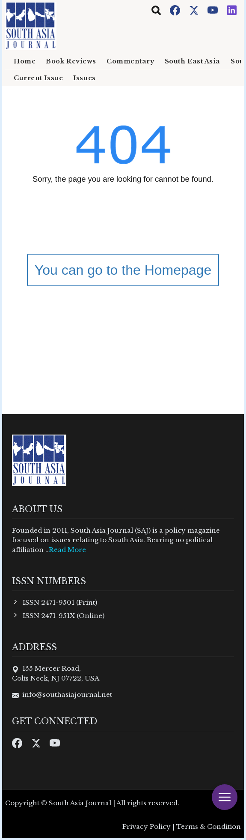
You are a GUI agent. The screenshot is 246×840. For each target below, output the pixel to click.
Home (25, 61)
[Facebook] (176, 10)
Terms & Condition (208, 826)
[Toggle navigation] (156, 10)
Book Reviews (71, 61)
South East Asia (192, 61)
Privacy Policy (146, 826)
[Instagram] (231, 10)
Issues (84, 78)
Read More (67, 550)
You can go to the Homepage (123, 270)
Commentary (130, 61)
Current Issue (38, 78)
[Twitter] (195, 10)
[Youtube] (213, 10)
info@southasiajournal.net (67, 694)
